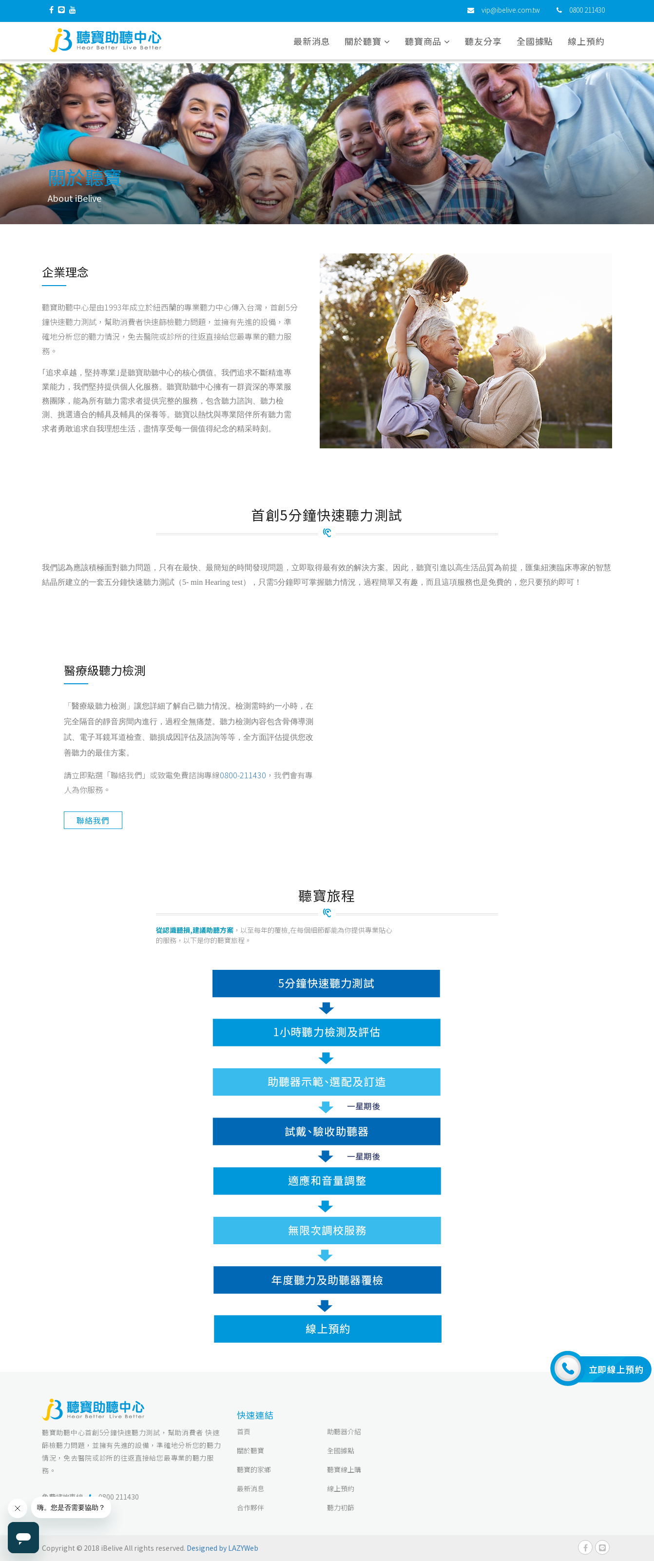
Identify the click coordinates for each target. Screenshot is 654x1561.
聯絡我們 (93, 820)
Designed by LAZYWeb (222, 1548)
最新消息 (311, 43)
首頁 (243, 1431)
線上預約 (586, 43)
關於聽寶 (250, 1450)
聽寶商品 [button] (427, 43)
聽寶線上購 (344, 1469)
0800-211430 (243, 775)
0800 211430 (587, 12)
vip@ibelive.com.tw (510, 12)
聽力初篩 (340, 1507)
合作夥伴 (250, 1507)
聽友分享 (483, 43)
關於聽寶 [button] (367, 43)
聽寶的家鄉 (254, 1469)
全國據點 (535, 43)
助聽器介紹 (344, 1431)
